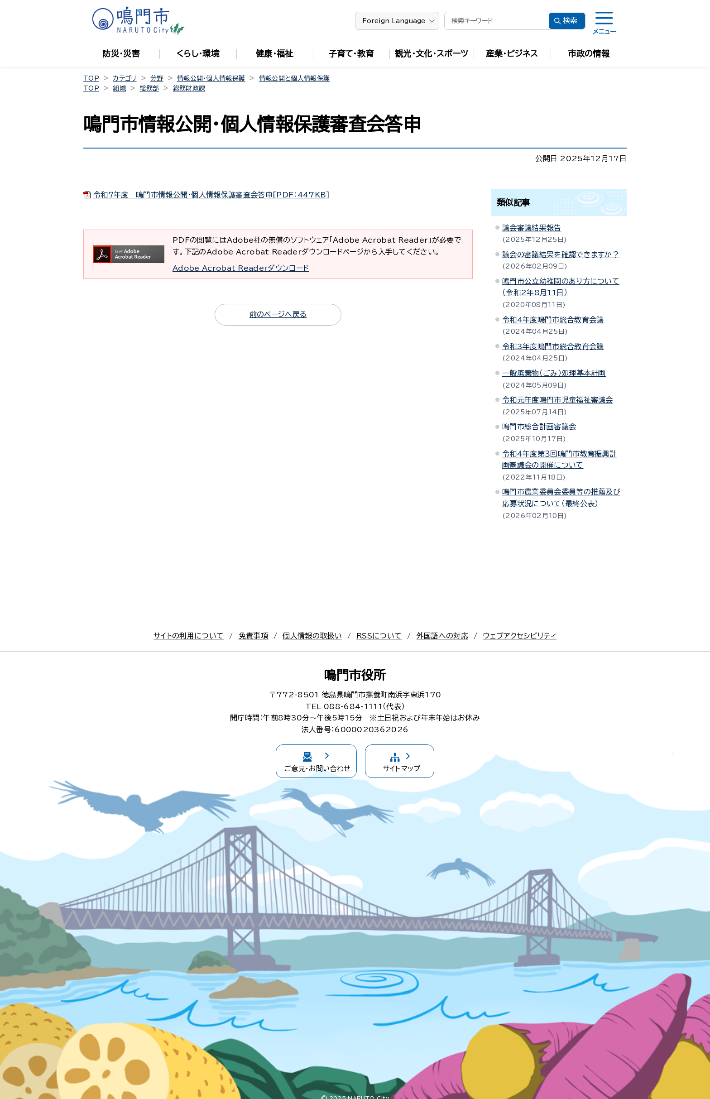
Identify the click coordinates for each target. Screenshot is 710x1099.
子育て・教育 (351, 53)
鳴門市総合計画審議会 (539, 426)
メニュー (604, 32)
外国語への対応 (442, 635)
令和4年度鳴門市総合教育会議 (553, 319)
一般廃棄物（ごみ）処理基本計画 (554, 373)
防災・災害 (121, 53)
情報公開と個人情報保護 (294, 78)
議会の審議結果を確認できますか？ (560, 254)
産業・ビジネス (512, 53)
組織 (119, 88)
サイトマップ (419, 756)
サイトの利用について (189, 635)
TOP (91, 78)
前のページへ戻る (278, 314)
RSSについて (379, 635)
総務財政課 (189, 88)
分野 (156, 78)
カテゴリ (124, 78)
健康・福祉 (274, 53)
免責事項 (253, 635)
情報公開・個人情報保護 (211, 78)
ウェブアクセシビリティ (519, 635)
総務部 (149, 88)
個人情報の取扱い (312, 635)
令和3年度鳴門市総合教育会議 (553, 346)
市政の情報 (589, 53)
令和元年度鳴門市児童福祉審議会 (557, 399)
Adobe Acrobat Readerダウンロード (241, 268)
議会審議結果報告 (531, 227)
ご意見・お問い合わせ (300, 756)
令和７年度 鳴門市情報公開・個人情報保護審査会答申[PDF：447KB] (211, 194)
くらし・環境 (198, 53)
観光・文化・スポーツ (431, 53)
